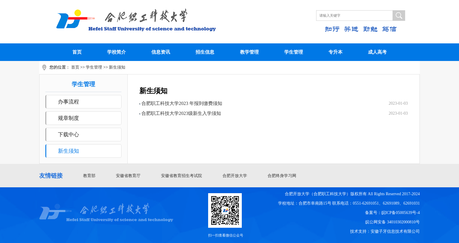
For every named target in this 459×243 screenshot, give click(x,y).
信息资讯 (160, 52)
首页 (77, 52)
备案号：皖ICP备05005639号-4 (392, 212)
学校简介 (116, 52)
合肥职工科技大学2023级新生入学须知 (181, 113)
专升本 (335, 52)
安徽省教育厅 (128, 176)
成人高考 (377, 52)
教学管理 (249, 52)
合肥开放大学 (234, 176)
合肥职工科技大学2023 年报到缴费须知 (181, 103)
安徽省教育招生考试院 (181, 176)
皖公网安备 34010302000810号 (392, 222)
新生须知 (117, 67)
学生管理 (293, 52)
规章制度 (68, 118)
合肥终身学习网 (282, 176)
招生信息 (205, 52)
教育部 (89, 176)
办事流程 (68, 102)
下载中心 (68, 134)
